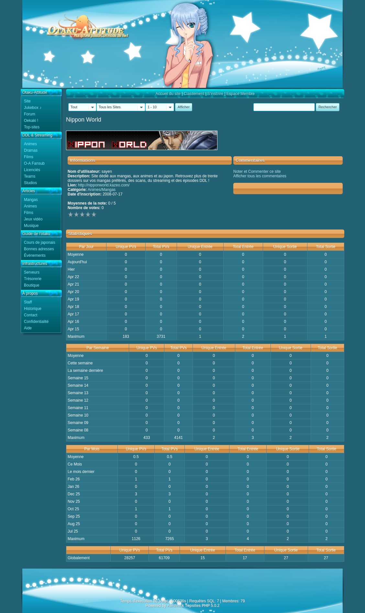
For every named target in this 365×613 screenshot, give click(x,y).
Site (27, 101)
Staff (28, 302)
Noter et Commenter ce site (257, 171)
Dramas (31, 150)
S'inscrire (215, 93)
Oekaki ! (31, 120)
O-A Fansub (34, 163)
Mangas (31, 199)
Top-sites (31, 127)
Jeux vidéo (33, 219)
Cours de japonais (39, 242)
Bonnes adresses (39, 249)
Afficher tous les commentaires (259, 176)
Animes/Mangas (102, 189)
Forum (29, 114)
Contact (30, 315)
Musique (31, 225)
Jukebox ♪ (32, 107)
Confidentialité (36, 321)
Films (28, 157)
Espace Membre (241, 93)
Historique (32, 308)
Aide (28, 328)
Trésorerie (32, 279)
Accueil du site (168, 93)
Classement (194, 93)
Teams (29, 176)
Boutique (31, 285)
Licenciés (32, 170)
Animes (30, 144)
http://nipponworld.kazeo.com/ (103, 185)
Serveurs (31, 272)
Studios (30, 183)
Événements (35, 255)
